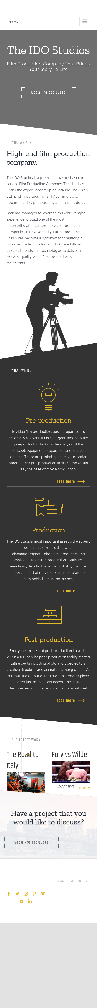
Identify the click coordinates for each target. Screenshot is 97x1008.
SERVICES (78, 881)
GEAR (60, 881)
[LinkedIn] (30, 901)
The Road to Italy (23, 760)
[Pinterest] (34, 894)
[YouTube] (21, 901)
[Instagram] (26, 894)
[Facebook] (9, 894)
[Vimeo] (43, 894)
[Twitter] (17, 894)
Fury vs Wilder (70, 755)
